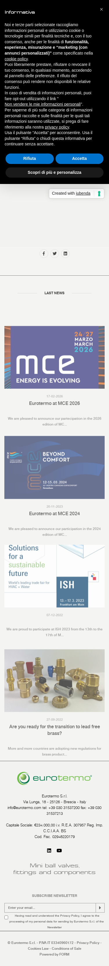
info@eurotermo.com (24, 807)
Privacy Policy (69, 915)
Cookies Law (38, 949)
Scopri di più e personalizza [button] (54, 172)
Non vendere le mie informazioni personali (43, 104)
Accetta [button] (79, 158)
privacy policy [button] (57, 127)
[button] (101, 9)
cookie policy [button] (16, 59)
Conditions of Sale (66, 949)
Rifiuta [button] (29, 158)
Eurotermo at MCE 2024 (54, 538)
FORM (64, 954)
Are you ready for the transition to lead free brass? (54, 756)
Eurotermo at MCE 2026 (54, 428)
